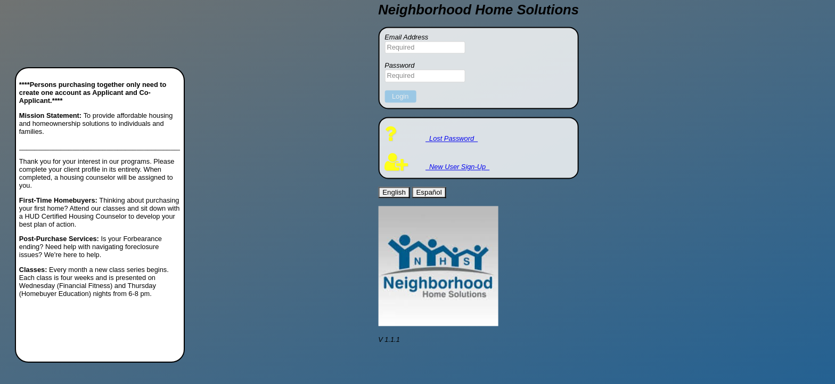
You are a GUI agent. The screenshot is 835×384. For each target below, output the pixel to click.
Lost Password (431, 138)
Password (399, 66)
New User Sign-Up (436, 167)
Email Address (406, 37)
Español (428, 192)
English (394, 192)
